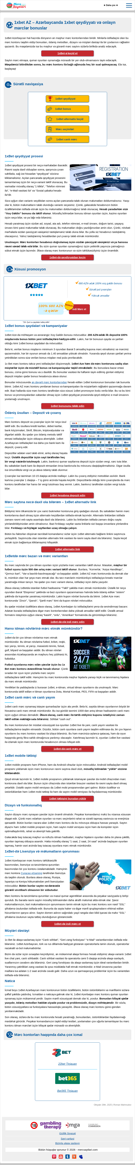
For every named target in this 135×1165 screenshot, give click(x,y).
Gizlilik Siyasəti (67, 1133)
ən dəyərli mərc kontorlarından (49, 382)
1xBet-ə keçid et (67, 53)
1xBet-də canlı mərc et (68, 748)
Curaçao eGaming (31, 873)
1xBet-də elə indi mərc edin (67, 621)
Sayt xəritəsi (67, 1138)
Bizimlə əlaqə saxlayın (67, 1143)
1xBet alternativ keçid (69, 118)
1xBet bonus (63, 108)
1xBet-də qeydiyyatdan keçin (67, 257)
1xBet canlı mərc (66, 139)
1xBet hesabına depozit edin (67, 495)
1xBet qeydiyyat (65, 98)
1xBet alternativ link (67, 549)
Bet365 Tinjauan (67, 1090)
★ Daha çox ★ (111, 5)
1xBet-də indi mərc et (67, 923)
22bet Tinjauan (67, 1063)
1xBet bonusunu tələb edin (67, 405)
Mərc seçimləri (65, 129)
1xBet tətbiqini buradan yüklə (67, 798)
